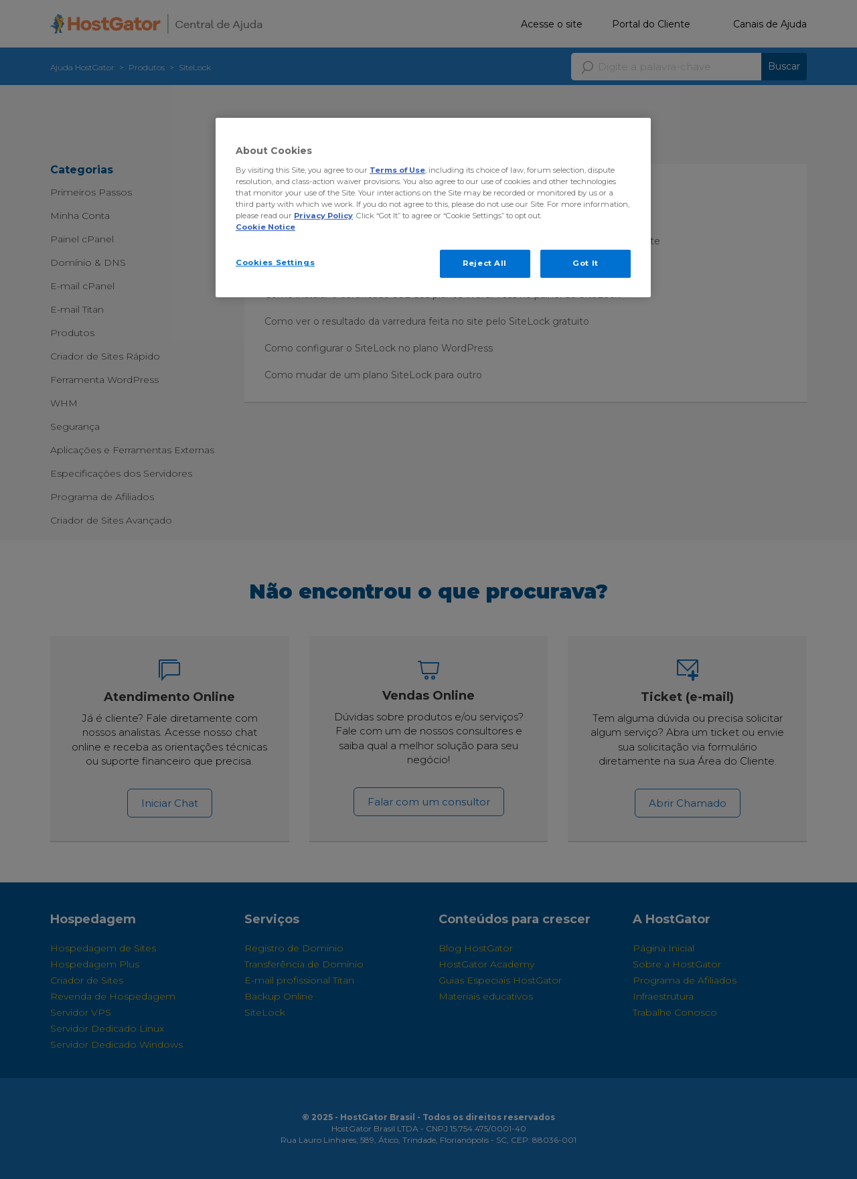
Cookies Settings (275, 262)
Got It (585, 263)
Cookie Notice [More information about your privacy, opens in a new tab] (265, 227)
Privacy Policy (323, 215)
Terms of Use (397, 170)
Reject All (485, 263)
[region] (433, 207)
